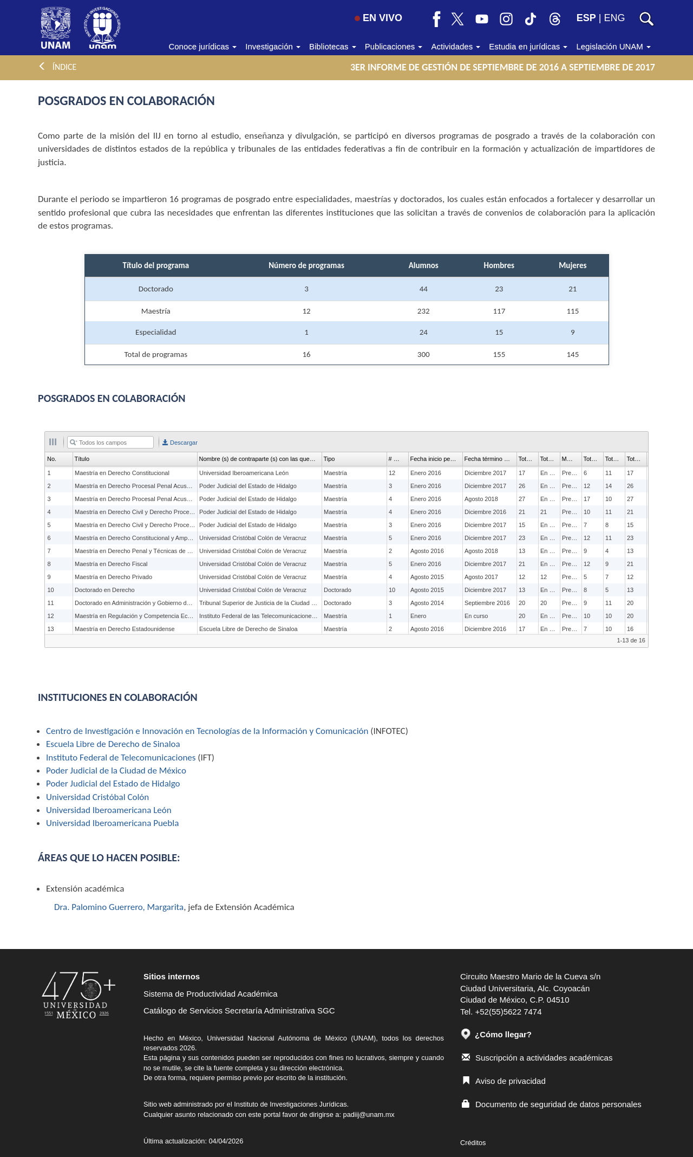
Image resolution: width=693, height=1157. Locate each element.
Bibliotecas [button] (332, 46)
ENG (614, 17)
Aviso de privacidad (504, 1081)
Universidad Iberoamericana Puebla (112, 823)
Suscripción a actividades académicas (537, 1057)
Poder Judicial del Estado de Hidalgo (113, 783)
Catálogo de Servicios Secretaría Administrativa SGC (239, 1010)
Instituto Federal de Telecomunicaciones (120, 757)
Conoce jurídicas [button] (202, 46)
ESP (586, 17)
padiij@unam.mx (369, 1114)
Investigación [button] (272, 46)
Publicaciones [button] (394, 46)
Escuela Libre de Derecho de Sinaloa (113, 744)
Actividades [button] (455, 46)
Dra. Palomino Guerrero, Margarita (119, 907)
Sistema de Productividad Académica (210, 993)
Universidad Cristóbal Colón (97, 797)
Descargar (180, 442)
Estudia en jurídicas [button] (528, 46)
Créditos (473, 1143)
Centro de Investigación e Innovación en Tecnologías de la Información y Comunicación (207, 731)
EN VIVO (378, 17)
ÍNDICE (57, 67)
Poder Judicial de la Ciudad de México (116, 770)
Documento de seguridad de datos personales (552, 1104)
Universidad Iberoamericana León (109, 810)
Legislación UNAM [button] (613, 46)
